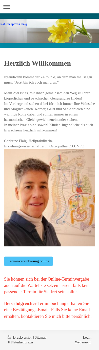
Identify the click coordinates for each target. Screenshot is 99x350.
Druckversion (20, 337)
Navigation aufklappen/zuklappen (49, 6)
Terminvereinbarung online (28, 261)
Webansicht (83, 342)
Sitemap (41, 337)
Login (87, 337)
